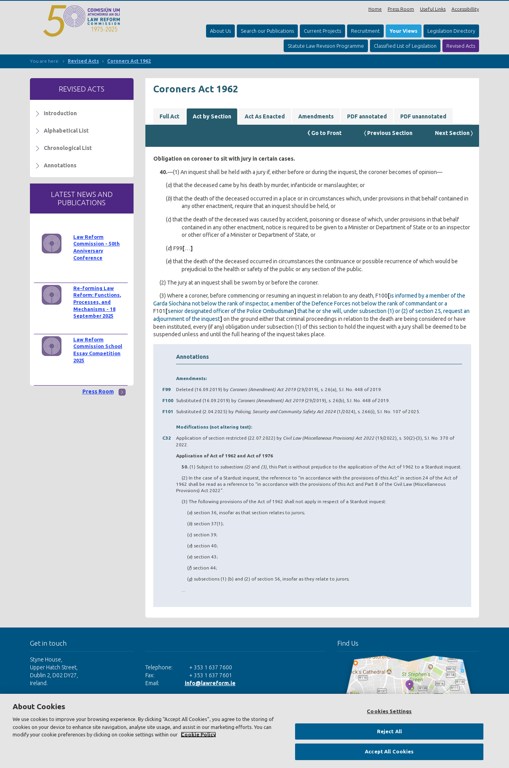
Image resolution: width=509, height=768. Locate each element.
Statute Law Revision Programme (326, 46)
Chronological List (68, 148)
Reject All (389, 731)
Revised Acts (460, 46)
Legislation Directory (451, 31)
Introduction (60, 113)
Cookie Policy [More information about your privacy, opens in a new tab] (198, 734)
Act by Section (212, 116)
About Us (220, 31)
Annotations (60, 165)
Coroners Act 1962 (129, 61)
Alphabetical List (66, 130)
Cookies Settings (389, 711)
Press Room (401, 8)
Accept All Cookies (389, 751)
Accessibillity (465, 8)
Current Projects (322, 31)
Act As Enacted (265, 116)
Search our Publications (267, 31)
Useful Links (433, 8)
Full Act (169, 116)
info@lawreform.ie (210, 683)
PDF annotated (367, 116)
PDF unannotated (423, 116)
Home (375, 8)
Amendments (316, 116)
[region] (254, 731)
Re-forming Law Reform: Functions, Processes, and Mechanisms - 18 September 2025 (97, 302)
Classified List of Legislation (405, 46)
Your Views (404, 31)
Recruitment (365, 31)
